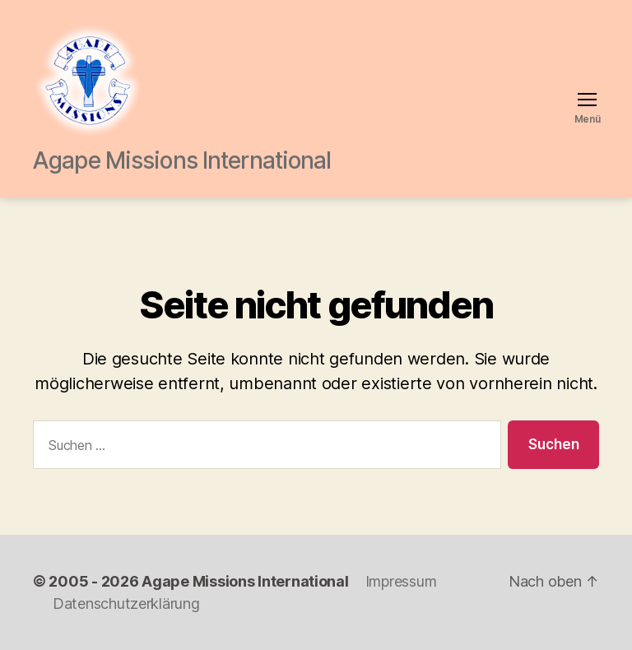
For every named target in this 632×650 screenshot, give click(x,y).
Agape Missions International (245, 581)
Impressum (401, 581)
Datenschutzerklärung (126, 603)
